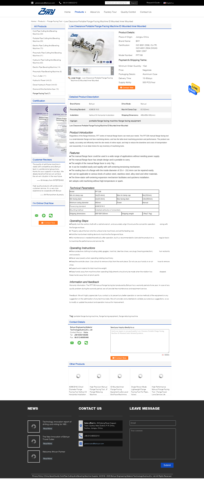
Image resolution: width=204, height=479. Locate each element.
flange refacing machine (128, 316)
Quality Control (128, 11)
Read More (47, 428)
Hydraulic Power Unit (41, 80)
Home (67, 11)
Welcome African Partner (54, 451)
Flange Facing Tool (54, 21)
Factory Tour (110, 11)
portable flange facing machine (86, 316)
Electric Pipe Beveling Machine (45, 67)
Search (134, 3)
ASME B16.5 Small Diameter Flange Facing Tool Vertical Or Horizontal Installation (78, 391)
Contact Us (145, 11)
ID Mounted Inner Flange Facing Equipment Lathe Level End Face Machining (119, 391)
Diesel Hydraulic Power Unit (43, 85)
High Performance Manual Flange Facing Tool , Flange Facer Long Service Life (160, 391)
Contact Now (128, 87)
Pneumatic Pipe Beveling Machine (46, 71)
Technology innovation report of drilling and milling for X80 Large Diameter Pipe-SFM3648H (57, 423)
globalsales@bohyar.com (45, 3)
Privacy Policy (37, 476)
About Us (95, 11)
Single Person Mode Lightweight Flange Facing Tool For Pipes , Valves (140, 391)
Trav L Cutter (38, 76)
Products (79, 11)
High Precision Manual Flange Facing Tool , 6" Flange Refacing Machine (99, 391)
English (170, 3)
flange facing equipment (108, 316)
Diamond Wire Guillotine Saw (44, 89)
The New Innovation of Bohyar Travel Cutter (56, 437)
